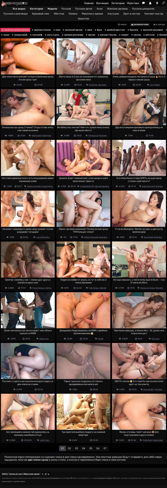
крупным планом (41, 30)
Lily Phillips (155, 85)
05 (90, 448)
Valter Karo (46, 135)
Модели (52, 8)
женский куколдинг (151, 30)
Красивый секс (40, 13)
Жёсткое (59, 13)
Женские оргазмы (117, 8)
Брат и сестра (132, 13)
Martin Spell (36, 135)
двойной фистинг (114, 30)
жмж (88, 30)
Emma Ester (148, 389)
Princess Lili (93, 135)
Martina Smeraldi (91, 237)
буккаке (132, 30)
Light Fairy (44, 440)
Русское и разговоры (16, 13)
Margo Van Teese (147, 288)
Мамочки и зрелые (92, 13)
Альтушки (113, 13)
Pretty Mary (147, 440)
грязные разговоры (72, 35)
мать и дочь (52, 35)
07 (105, 448)
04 (83, 448)
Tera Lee (156, 339)
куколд (136, 35)
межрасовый (19, 35)
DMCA (5, 474)
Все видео (102, 3)
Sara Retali (148, 237)
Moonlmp (103, 135)
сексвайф (36, 35)
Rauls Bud (103, 237)
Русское (66, 8)
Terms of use (15, 474)
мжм (56, 30)
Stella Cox (44, 339)
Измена (73, 13)
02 (69, 448)
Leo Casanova (157, 186)
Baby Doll (146, 186)
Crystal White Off (87, 186)
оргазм (90, 35)
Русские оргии (83, 8)
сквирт (124, 35)
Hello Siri (102, 288)
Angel (100, 339)
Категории (118, 3)
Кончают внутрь (154, 13)
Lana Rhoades (43, 237)
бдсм (98, 30)
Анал (100, 8)
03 (76, 448)
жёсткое (149, 35)
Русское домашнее (143, 8)
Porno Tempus (38, 288)
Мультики (133, 3)
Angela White (47, 186)
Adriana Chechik (34, 186)
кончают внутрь (106, 35)
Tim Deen (158, 389)
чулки (5, 35)
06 (97, 448)
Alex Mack (102, 85)
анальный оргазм (72, 30)
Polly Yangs (93, 288)
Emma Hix (93, 85)
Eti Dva (48, 288)
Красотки (83, 18)
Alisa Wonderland (102, 186)
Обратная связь (31, 474)
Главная (89, 3)
